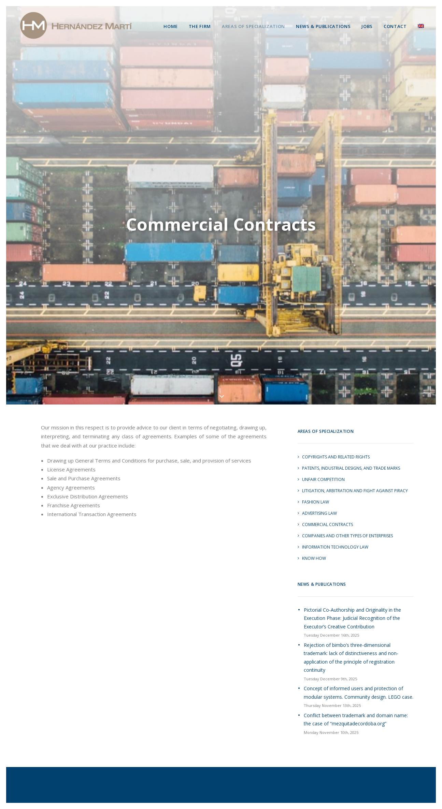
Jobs (367, 26)
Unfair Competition (323, 472)
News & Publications (323, 26)
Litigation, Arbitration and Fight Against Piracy (355, 483)
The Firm (200, 26)
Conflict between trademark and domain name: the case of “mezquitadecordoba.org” (356, 711)
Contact (395, 26)
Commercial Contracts (327, 517)
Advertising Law (319, 506)
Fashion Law (315, 494)
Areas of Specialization (253, 26)
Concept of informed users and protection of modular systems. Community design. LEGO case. (358, 685)
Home (170, 26)
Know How (314, 551)
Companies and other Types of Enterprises (347, 528)
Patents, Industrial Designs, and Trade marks (351, 461)
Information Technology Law (335, 539)
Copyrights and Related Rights (336, 449)
